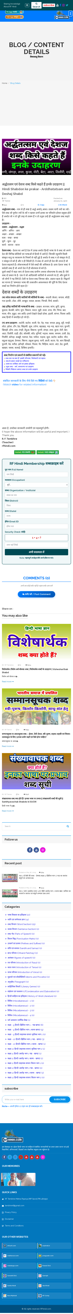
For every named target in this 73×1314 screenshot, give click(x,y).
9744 (41, 873)
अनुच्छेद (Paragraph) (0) (17, 982)
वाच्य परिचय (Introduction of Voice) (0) (23, 973)
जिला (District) (11, 501)
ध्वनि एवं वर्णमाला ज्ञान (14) (17, 920)
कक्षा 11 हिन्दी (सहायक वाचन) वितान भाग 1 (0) (24, 1064)
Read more (8, 682)
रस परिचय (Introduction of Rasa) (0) (22, 963)
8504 (28, 665)
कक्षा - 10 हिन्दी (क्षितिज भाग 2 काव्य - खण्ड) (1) (25, 1045)
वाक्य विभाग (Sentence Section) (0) (22, 930)
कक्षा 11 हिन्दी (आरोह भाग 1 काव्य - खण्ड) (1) (24, 1059)
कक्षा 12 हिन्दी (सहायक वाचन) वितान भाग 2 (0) (24, 1078)
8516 (26, 794)
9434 (41, 889)
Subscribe (60, 1100)
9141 (4, 205)
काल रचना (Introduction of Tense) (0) (23, 968)
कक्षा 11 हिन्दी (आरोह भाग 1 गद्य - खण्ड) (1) (23, 1054)
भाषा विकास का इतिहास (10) (17, 915)
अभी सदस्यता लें (36, 552)
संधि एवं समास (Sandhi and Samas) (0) (23, 949)
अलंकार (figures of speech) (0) (20, 959)
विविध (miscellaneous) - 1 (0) (19, 1002)
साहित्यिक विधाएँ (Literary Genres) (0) (22, 987)
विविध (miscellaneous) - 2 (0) (19, 1006)
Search (36, 5)
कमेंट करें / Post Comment (36, 594)
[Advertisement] (36, 106)
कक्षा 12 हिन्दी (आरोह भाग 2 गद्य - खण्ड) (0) (23, 1069)
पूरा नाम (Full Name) (14, 469)
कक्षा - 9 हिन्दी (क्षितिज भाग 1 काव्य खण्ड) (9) (24, 1030)
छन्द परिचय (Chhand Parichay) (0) (21, 954)
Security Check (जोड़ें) (15, 532)
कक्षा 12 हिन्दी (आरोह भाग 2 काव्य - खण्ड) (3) (24, 1073)
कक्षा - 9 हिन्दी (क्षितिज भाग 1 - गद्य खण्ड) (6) (24, 1026)
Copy (41, 205)
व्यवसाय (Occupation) (15, 480)
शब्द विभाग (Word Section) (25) (20, 925)
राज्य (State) (10, 511)
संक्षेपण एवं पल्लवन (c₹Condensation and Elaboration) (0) (32, 992)
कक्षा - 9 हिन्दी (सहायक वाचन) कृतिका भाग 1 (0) (25, 1035)
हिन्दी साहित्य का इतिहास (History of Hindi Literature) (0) (30, 997)
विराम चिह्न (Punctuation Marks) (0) (22, 939)
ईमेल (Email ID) (11, 521)
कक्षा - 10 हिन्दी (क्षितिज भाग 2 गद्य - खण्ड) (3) (24, 1040)
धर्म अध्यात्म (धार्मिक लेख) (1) (17, 1021)
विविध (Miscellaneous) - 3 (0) (19, 1011)
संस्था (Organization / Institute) (20, 490)
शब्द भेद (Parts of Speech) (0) (19, 935)
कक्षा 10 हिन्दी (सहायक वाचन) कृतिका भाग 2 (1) (25, 1050)
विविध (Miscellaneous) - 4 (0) (19, 1016)
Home (4, 83)
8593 (26, 730)
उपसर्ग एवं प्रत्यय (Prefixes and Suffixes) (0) (25, 944)
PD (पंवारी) (24, 452)
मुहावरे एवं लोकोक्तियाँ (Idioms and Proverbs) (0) (27, 978)
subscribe (49, 5)
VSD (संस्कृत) (48, 452)
